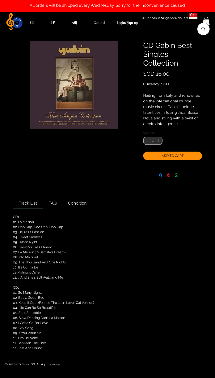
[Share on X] (184, 175)
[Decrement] (146, 140)
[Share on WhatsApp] (176, 175)
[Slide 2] (111, 1)
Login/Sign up (127, 23)
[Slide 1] (107, 1)
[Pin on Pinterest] (168, 175)
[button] (206, 21)
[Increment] (159, 140)
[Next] (191, 6)
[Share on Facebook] (160, 175)
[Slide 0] (103, 1)
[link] (28, 203)
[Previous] (23, 6)
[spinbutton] (152, 140)
